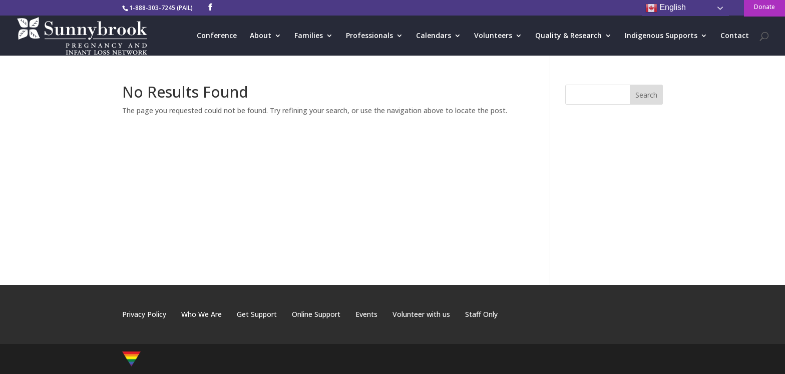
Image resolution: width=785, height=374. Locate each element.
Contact (734, 36)
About (260, 36)
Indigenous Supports (661, 36)
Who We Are (201, 314)
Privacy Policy (144, 314)
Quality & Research (568, 36)
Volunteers (493, 36)
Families (308, 36)
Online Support (316, 314)
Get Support (257, 314)
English (665, 8)
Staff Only (481, 314)
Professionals (369, 36)
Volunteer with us (421, 314)
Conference (217, 36)
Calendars (433, 36)
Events (366, 314)
